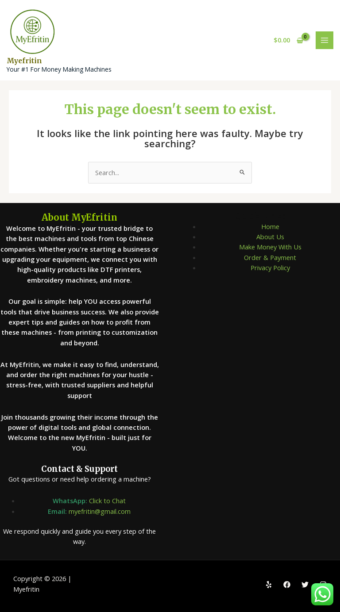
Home (270, 226)
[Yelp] (268, 584)
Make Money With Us (270, 246)
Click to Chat (107, 500)
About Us (270, 236)
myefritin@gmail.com (100, 511)
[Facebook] (286, 584)
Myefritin (24, 61)
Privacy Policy (270, 267)
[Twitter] (305, 584)
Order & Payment (270, 257)
